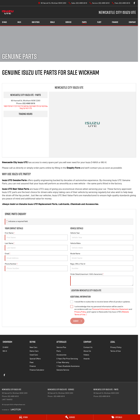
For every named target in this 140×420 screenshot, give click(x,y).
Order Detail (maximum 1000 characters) (101, 279)
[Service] (70, 417)
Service (68, 22)
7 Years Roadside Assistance (68, 366)
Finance (115, 22)
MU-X (5, 351)
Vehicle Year (101, 236)
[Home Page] (7, 12)
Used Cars (34, 355)
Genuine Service (63, 370)
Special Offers (35, 359)
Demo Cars (34, 351)
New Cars (33, 347)
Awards (86, 359)
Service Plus (61, 347)
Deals (52, 22)
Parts (84, 22)
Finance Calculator (37, 370)
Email (36, 257)
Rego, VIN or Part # (101, 267)
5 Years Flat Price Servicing (67, 359)
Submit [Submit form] (76, 320)
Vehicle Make (101, 246)
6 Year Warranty (63, 362)
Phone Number (36, 267)
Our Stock (36, 22)
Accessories (61, 355)
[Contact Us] (52, 3)
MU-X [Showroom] (19, 22)
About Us (87, 351)
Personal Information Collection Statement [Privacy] (110, 309)
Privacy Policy (115, 347)
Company (132, 22)
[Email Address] (26, 107)
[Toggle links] (11, 409)
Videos (86, 355)
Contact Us (87, 347)
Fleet (99, 22)
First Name (36, 236)
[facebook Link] (134, 3)
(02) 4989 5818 (28, 103)
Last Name (36, 246)
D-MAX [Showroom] (4, 22)
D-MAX (5, 347)
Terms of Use (115, 351)
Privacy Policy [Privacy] (80, 312)
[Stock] (23, 417)
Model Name (101, 257)
